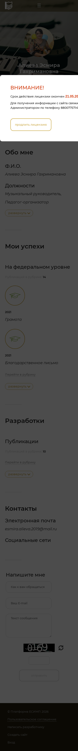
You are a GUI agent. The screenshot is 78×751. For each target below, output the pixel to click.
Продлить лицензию (31, 125)
